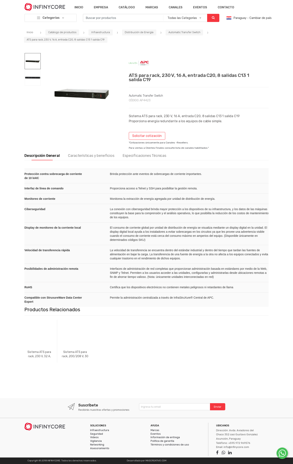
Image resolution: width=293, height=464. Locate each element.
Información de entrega (165, 437)
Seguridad (96, 433)
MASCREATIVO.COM (155, 460)
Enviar (217, 406)
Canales (176, 7)
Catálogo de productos (62, 32)
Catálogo (127, 7)
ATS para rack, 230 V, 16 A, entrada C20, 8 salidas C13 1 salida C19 (66, 39)
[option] (82, 94)
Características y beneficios (91, 156)
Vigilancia (96, 440)
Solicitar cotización (147, 136)
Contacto (226, 7)
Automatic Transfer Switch (184, 32)
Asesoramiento (99, 448)
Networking (97, 444)
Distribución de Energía (139, 32)
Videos (94, 437)
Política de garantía (162, 440)
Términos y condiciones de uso (170, 444)
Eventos (200, 7)
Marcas (151, 7)
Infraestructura (100, 32)
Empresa (101, 7)
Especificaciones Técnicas (144, 156)
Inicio (78, 7)
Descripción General (42, 156)
